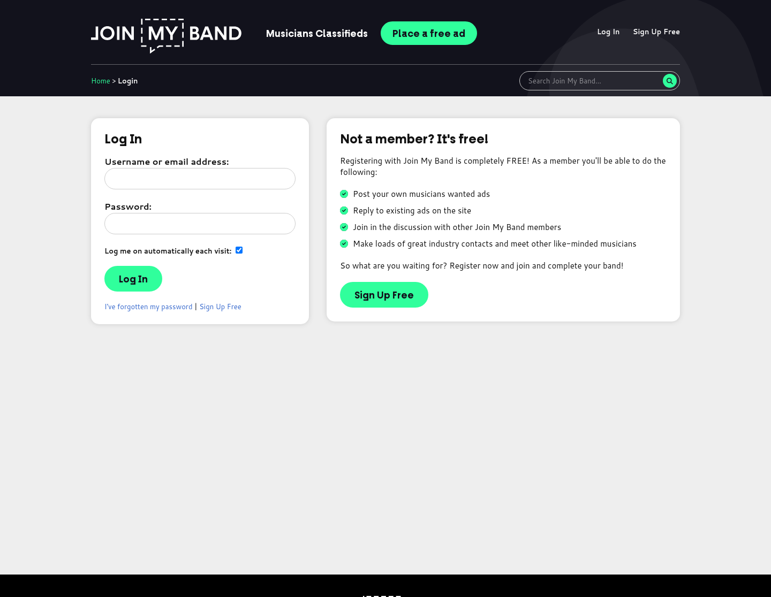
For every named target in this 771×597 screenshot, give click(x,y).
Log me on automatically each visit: (173, 250)
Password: (128, 206)
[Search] (670, 81)
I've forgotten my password (148, 306)
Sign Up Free (656, 31)
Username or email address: (166, 161)
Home (100, 81)
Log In (608, 31)
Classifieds (317, 33)
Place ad (428, 33)
